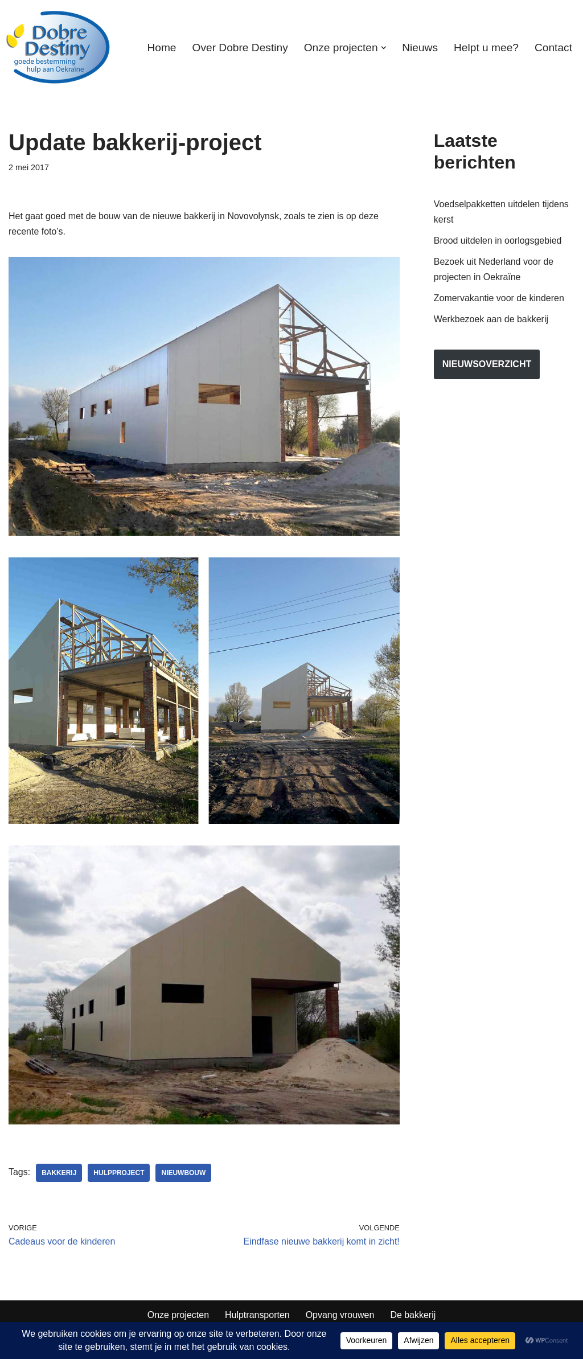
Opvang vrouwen (340, 1315)
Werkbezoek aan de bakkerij (491, 320)
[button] (383, 48)
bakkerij (59, 1173)
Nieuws (420, 48)
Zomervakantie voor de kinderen (499, 298)
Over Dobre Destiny (240, 48)
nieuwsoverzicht (486, 364)
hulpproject (119, 1173)
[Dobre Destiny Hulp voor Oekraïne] (59, 47)
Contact (553, 48)
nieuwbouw (184, 1173)
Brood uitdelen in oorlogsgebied (498, 240)
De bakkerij (413, 1315)
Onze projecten (178, 1315)
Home (160, 48)
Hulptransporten (257, 1315)
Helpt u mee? (486, 48)
